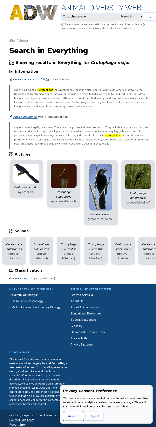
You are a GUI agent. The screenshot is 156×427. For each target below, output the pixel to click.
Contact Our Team (21, 420)
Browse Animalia (82, 295)
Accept (73, 416)
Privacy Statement (83, 344)
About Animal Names (85, 307)
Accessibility (79, 338)
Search (23, 40)
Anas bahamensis (25, 117)
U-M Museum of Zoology (26, 301)
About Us (77, 301)
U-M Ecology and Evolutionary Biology (34, 307)
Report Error (17, 425)
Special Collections (84, 320)
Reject (94, 416)
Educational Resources (86, 313)
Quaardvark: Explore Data (88, 332)
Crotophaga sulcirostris (29, 79)
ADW (12, 40)
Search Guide (123, 28)
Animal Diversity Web (101, 8)
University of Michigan (23, 295)
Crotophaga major (25, 278)
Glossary (76, 326)
